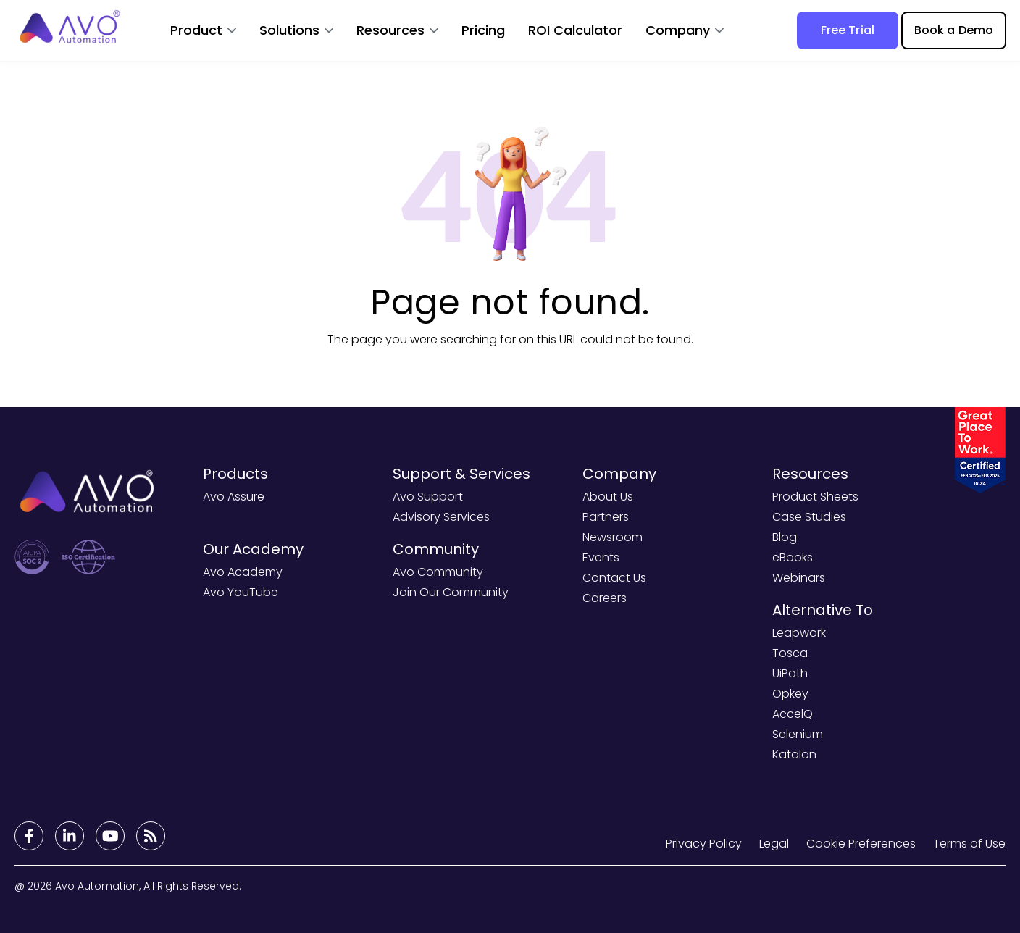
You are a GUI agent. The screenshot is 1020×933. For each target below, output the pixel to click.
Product (196, 30)
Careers (604, 598)
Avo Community (438, 572)
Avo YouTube (240, 592)
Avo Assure (233, 496)
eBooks (792, 557)
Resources (390, 30)
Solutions (289, 30)
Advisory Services (441, 517)
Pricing (483, 30)
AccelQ (792, 714)
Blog (784, 537)
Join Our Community (451, 592)
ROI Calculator (575, 30)
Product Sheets (815, 496)
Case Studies (809, 517)
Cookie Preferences (861, 843)
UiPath (790, 673)
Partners (605, 517)
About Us (607, 496)
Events (600, 557)
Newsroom (612, 537)
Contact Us (614, 577)
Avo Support (428, 496)
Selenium (797, 734)
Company (677, 30)
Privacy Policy (704, 843)
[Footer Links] (28, 835)
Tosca (790, 653)
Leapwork (799, 632)
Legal (774, 843)
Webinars (798, 577)
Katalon (794, 754)
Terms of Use (969, 843)
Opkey (790, 693)
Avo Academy (243, 572)
